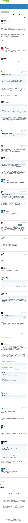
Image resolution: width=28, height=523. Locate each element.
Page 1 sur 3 (14, 17)
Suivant (25, 17)
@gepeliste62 (18, 151)
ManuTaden (5, 312)
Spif (3, 425)
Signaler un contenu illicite (18, 520)
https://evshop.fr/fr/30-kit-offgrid (6, 337)
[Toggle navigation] (24, 1)
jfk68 (4, 237)
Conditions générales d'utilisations (10, 520)
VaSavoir (3, 15)
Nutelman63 (5, 293)
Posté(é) (6, 21)
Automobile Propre (8, 519)
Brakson (20, 521)
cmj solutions (5, 71)
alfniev (4, 179)
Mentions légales (19, 519)
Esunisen (4, 47)
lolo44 (4, 101)
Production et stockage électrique (16, 15)
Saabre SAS (11, 521)
